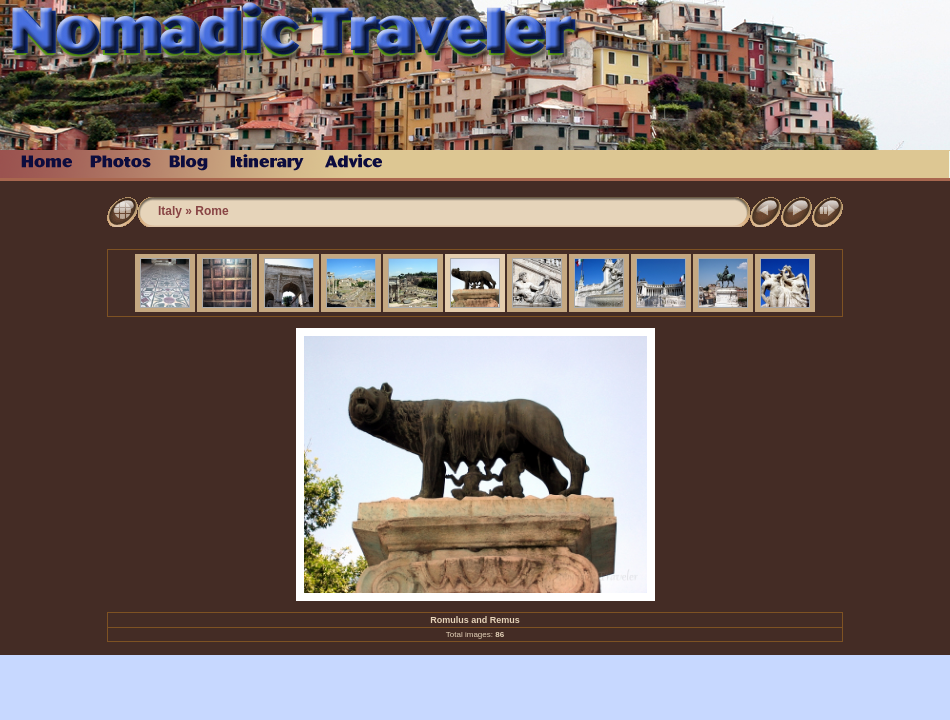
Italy (170, 211)
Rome (211, 211)
